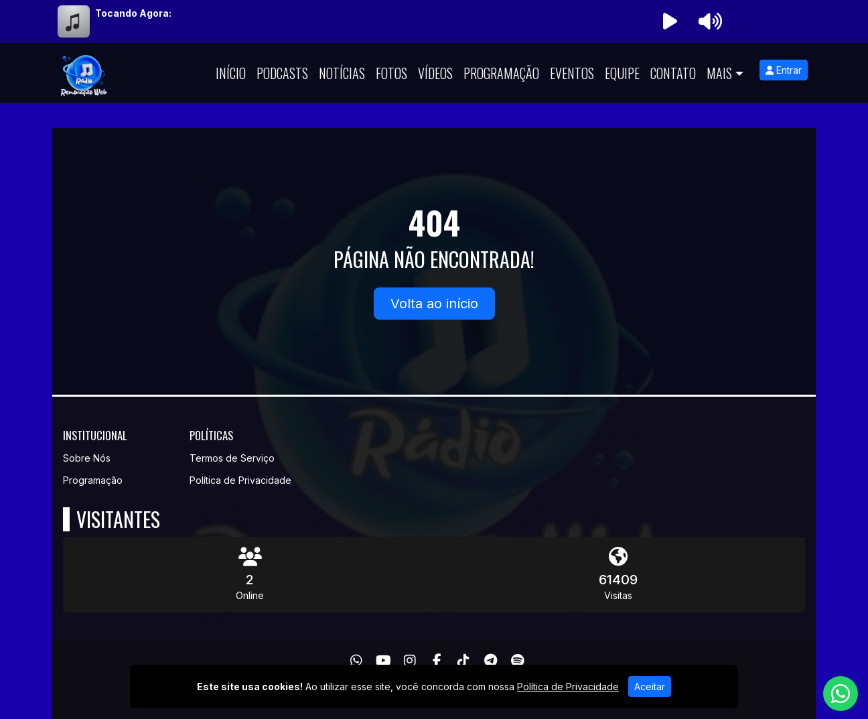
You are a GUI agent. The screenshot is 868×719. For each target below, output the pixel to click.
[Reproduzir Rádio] (669, 21)
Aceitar (649, 686)
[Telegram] (490, 661)
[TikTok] (463, 661)
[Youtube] (383, 661)
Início (231, 73)
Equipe (622, 73)
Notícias (342, 73)
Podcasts (282, 73)
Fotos (391, 73)
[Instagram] (410, 661)
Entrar (784, 70)
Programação (501, 73)
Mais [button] (719, 73)
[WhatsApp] (356, 661)
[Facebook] (437, 661)
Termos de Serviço (232, 458)
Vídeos (435, 73)
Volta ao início (434, 304)
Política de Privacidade (240, 480)
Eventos (572, 73)
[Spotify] (517, 661)
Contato (673, 73)
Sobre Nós (87, 458)
